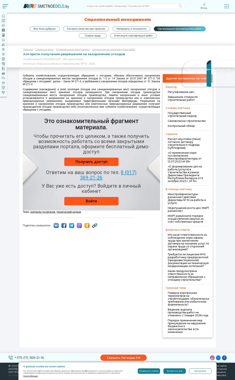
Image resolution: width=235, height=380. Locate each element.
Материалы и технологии (131, 28)
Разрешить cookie (149, 371)
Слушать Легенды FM (123, 357)
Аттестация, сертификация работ (133, 35)
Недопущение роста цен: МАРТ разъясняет (188, 209)
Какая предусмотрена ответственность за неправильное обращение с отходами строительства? (186, 275)
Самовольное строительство (187, 120)
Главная (28, 49)
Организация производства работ (180, 28)
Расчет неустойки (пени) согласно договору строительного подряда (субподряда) (184, 143)
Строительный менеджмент (73, 49)
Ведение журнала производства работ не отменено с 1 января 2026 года (188, 312)
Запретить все (175, 371)
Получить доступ (91, 161)
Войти (91, 201)
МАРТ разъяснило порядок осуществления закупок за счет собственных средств (185, 218)
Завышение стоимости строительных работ (183, 98)
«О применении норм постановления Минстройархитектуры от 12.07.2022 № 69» (184, 157)
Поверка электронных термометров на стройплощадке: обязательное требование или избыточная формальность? (188, 298)
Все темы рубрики (45, 28)
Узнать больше (30, 376)
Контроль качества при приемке (86, 28)
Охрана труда (93, 35)
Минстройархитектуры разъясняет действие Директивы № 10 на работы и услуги (187, 198)
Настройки (200, 371)
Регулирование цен (181, 91)
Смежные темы (44, 49)
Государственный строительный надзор (182, 114)
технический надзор (69, 212)
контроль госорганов (42, 212)
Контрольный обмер (181, 125)
